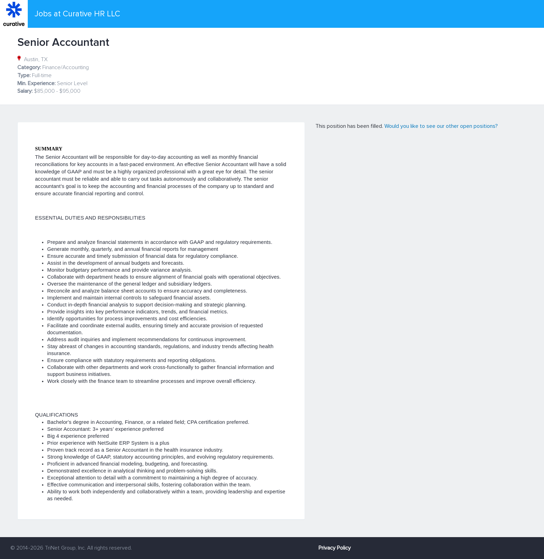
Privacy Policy (334, 547)
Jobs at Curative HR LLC (77, 14)
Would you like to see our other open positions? (441, 126)
